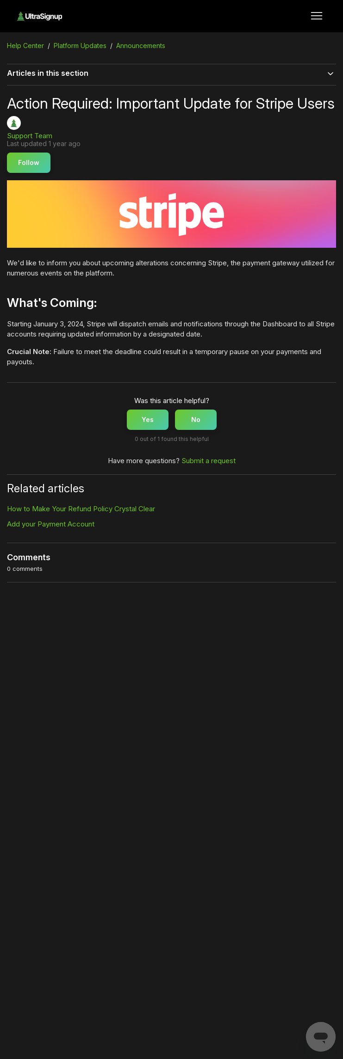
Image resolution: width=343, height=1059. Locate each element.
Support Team (29, 135)
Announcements (140, 45)
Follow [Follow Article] (28, 162)
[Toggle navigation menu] (316, 16)
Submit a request (208, 460)
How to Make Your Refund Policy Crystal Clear (81, 508)
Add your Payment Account (50, 524)
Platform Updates (80, 45)
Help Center (25, 45)
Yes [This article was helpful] (148, 419)
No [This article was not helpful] (195, 419)
